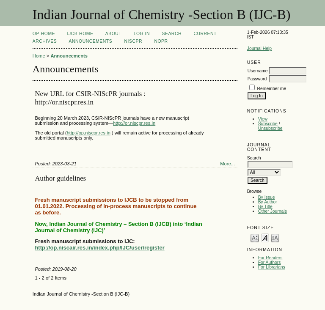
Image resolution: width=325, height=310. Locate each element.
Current (204, 33)
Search (172, 33)
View (262, 119)
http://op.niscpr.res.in (88, 132)
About (113, 33)
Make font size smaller (255, 237)
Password (257, 79)
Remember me (271, 88)
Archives (45, 41)
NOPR (161, 41)
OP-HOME (44, 33)
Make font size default (265, 237)
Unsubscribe (270, 128)
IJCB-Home (80, 33)
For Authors (269, 262)
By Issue (266, 197)
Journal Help (259, 48)
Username (258, 71)
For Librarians (271, 267)
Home (39, 55)
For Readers (270, 257)
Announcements (91, 41)
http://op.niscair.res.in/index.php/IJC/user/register (99, 247)
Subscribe (268, 123)
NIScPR (133, 41)
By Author (267, 202)
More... (227, 163)
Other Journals (272, 211)
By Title (265, 206)
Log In (142, 33)
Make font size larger (275, 237)
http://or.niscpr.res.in (134, 123)
